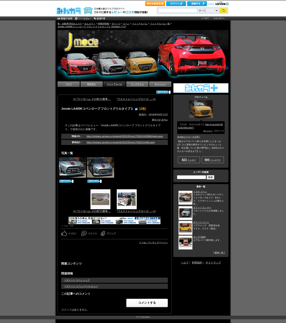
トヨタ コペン (200, 191)
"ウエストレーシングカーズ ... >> (136, 99)
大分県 (195, 137)
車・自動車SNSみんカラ (70, 23)
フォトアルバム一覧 (160, 23)
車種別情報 (103, 23)
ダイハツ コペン (160, 120)
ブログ (68, 84)
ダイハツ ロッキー (202, 207)
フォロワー (213, 159)
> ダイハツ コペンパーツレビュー (81, 286)
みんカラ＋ (89, 23)
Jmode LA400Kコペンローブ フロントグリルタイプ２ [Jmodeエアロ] (92, 26)
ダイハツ (116, 23)
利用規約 (197, 262)
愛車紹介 (91, 84)
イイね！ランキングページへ (153, 242)
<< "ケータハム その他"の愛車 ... (92, 99)
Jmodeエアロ (183, 137)
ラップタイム (137, 84)
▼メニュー (160, 84)
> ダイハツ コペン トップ (77, 280)
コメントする (147, 302)
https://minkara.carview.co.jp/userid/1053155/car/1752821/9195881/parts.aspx (125, 136)
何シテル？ (208, 131)
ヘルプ (211, 3)
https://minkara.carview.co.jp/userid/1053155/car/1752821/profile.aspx (121, 142)
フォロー (189, 159)
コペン (126, 23)
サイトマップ (213, 262)
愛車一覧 (219, 252)
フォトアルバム (139, 23)
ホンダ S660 (199, 237)
